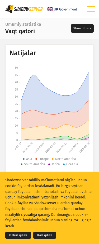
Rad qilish (44, 235)
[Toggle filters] (82, 28)
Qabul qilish (18, 235)
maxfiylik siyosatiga (21, 214)
